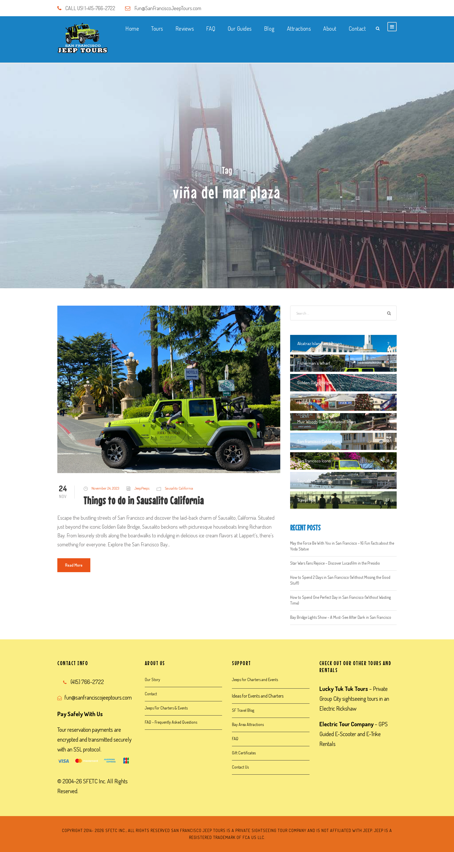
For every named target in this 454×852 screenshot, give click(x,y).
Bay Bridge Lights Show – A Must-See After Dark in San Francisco (340, 617)
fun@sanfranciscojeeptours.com (98, 697)
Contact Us (240, 767)
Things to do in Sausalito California (143, 500)
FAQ (210, 28)
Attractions (299, 28)
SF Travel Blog (243, 710)
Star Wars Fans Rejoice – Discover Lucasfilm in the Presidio (335, 563)
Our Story (152, 679)
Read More (74, 565)
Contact (357, 28)
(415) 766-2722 (87, 681)
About (329, 28)
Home (132, 28)
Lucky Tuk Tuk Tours (343, 688)
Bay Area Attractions (248, 724)
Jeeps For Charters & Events (166, 707)
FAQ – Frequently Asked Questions (171, 722)
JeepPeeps (141, 488)
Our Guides (240, 28)
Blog (269, 28)
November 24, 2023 (105, 488)
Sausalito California (179, 488)
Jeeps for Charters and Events (255, 679)
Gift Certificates (244, 752)
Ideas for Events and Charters (257, 696)
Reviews (184, 28)
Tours (157, 28)
